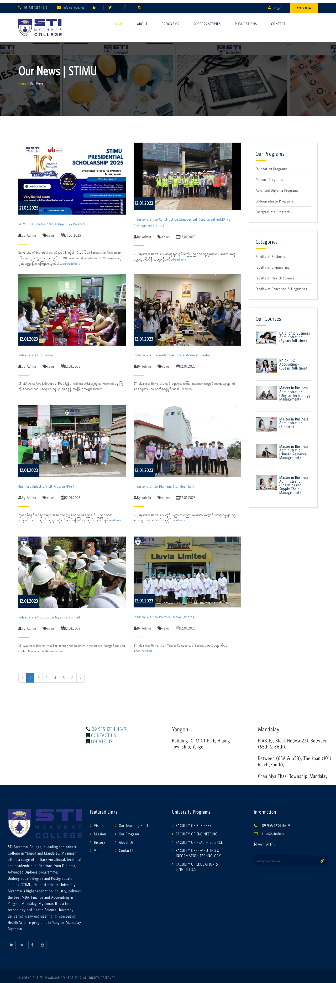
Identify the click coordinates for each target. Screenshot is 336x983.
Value (98, 847)
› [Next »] (80, 675)
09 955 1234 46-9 (36, 5)
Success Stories (207, 21)
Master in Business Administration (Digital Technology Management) (295, 390)
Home (118, 21)
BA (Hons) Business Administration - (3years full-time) (294, 334)
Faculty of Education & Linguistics (281, 286)
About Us (126, 839)
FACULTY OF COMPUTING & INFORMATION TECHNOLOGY (198, 850)
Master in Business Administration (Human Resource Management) (293, 449)
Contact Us (127, 847)
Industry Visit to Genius (36, 352)
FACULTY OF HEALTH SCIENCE (199, 839)
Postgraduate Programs (273, 209)
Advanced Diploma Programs (277, 187)
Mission (100, 830)
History (100, 839)
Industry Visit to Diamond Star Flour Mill (164, 483)
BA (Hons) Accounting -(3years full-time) (293, 361)
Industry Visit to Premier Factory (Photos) (165, 614)
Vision (99, 822)
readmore (74, 261)
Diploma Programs (269, 176)
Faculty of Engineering (273, 264)
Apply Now (304, 5)
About (142, 21)
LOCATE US (102, 738)
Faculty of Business (270, 253)
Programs (170, 21)
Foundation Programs (271, 166)
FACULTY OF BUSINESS (193, 822)
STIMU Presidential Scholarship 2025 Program (51, 221)
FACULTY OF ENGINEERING (197, 830)
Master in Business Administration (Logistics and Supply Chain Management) (293, 482)
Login (274, 5)
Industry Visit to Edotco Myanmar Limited (49, 614)
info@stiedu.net (74, 5)
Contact (278, 21)
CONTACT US (103, 732)
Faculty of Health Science (275, 275)
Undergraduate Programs (274, 198)
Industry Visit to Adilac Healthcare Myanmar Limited (172, 352)
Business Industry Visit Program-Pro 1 (46, 483)
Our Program (129, 830)
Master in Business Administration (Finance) (293, 420)
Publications (246, 21)
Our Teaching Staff (133, 822)
